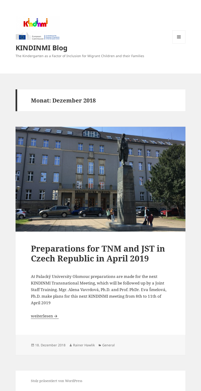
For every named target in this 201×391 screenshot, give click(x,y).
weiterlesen (45, 316)
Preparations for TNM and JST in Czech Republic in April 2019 (98, 253)
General (108, 345)
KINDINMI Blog (41, 47)
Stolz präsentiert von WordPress (56, 381)
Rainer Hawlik (84, 345)
